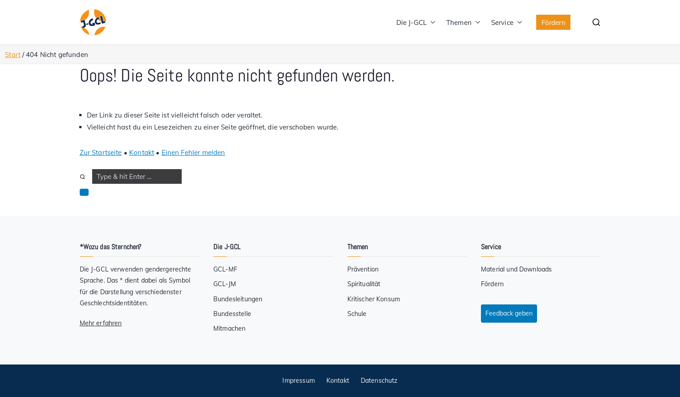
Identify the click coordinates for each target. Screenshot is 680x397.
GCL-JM (224, 284)
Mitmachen (229, 328)
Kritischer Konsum (373, 299)
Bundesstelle (232, 314)
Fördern (554, 22)
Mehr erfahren (101, 323)
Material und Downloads (516, 269)
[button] (431, 22)
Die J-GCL (416, 22)
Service (506, 22)
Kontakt (141, 152)
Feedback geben (509, 313)
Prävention (363, 269)
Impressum (298, 381)
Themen (463, 22)
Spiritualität (364, 284)
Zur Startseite (101, 152)
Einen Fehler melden (193, 152)
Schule (357, 314)
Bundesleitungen (237, 299)
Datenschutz (379, 381)
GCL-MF (225, 269)
